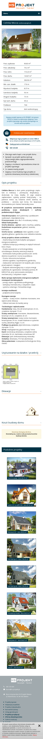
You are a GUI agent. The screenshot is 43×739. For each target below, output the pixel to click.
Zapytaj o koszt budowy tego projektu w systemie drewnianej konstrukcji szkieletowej (22, 173)
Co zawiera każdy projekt (14, 169)
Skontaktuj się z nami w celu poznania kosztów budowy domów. (21, 435)
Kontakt (8, 722)
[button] (4, 43)
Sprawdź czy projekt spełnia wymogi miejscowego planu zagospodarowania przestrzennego (19, 159)
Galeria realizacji (11, 719)
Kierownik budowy (11, 710)
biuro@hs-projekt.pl (13, 689)
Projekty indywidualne (13, 707)
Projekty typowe (10, 702)
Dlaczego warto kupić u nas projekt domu (20, 154)
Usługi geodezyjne (11, 712)
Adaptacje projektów (12, 705)
